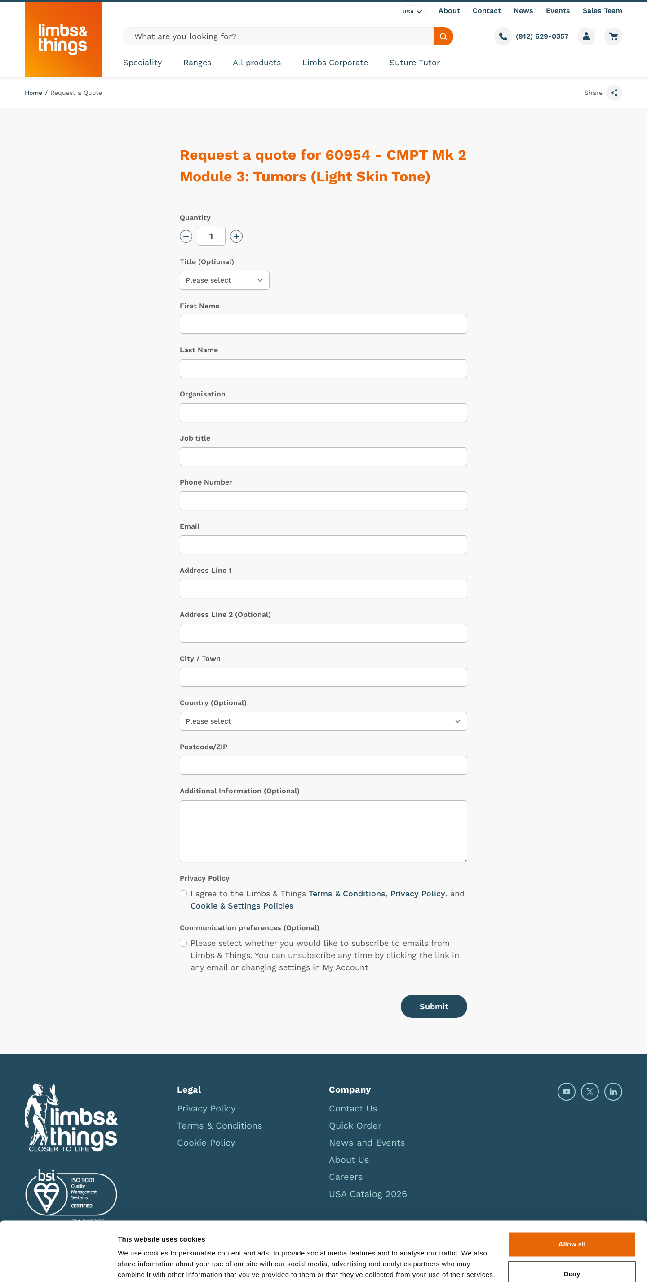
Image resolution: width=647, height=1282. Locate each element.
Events (558, 10)
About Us (349, 1159)
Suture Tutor (415, 62)
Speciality (142, 62)
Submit (434, 1006)
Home (33, 92)
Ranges (197, 62)
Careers (346, 1176)
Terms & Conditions (347, 893)
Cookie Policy (206, 1142)
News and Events (367, 1142)
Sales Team (602, 10)
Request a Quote (76, 92)
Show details (139, 1264)
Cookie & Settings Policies (242, 905)
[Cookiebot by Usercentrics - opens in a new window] (58, 1264)
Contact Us (353, 1108)
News (523, 10)
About (449, 10)
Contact (487, 10)
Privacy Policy (417, 893)
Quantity (195, 217)
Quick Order (355, 1125)
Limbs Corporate (335, 62)
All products (257, 62)
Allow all (572, 1209)
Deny (572, 1238)
